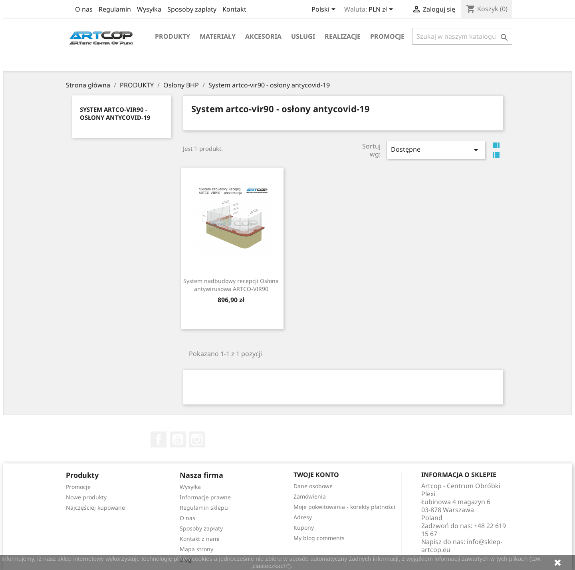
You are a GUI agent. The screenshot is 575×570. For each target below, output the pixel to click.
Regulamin (115, 9)
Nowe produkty (86, 497)
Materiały (218, 36)
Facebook (159, 439)
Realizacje (343, 36)
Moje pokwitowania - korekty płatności (344, 507)
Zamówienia (309, 496)
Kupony (303, 527)
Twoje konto (316, 474)
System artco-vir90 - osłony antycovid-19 (115, 113)
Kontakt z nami (200, 538)
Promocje (387, 36)
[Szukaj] (462, 36)
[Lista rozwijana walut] (382, 10)
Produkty (172, 36)
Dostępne (435, 150)
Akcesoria (263, 36)
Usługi (303, 36)
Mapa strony (196, 549)
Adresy (302, 517)
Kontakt (234, 9)
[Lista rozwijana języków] (324, 10)
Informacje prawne (205, 497)
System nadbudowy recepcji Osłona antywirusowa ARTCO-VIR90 (231, 285)
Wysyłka (149, 9)
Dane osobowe (313, 486)
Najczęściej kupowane (95, 507)
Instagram (197, 439)
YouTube (178, 439)
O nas (84, 9)
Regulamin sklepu (204, 507)
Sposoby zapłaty (191, 9)
